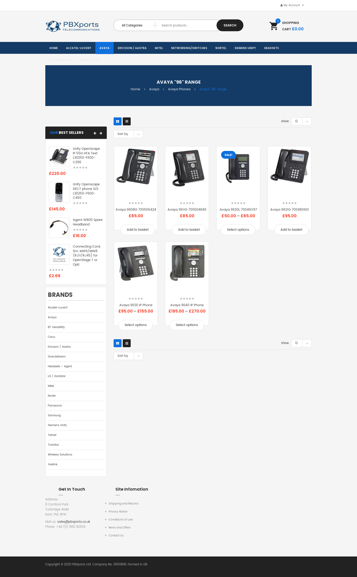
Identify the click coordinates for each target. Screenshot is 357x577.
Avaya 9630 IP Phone (136, 305)
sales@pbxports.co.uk (73, 522)
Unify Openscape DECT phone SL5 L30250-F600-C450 (86, 191)
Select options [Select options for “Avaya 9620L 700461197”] (238, 229)
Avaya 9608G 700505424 (136, 209)
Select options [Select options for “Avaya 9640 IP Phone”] (187, 325)
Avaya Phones (179, 89)
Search (230, 25)
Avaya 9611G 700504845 (187, 209)
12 (296, 121)
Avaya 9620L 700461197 (238, 209)
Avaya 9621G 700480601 (289, 209)
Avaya (154, 89)
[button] (95, 133)
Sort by (122, 134)
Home (135, 89)
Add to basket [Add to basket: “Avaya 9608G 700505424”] (138, 229)
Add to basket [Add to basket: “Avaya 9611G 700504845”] (189, 229)
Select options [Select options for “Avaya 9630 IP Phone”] (136, 325)
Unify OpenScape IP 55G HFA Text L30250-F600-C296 (86, 155)
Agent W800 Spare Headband (88, 222)
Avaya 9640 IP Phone (187, 305)
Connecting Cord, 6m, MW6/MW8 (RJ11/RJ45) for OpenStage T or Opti (87, 255)
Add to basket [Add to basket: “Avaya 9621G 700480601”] (291, 229)
